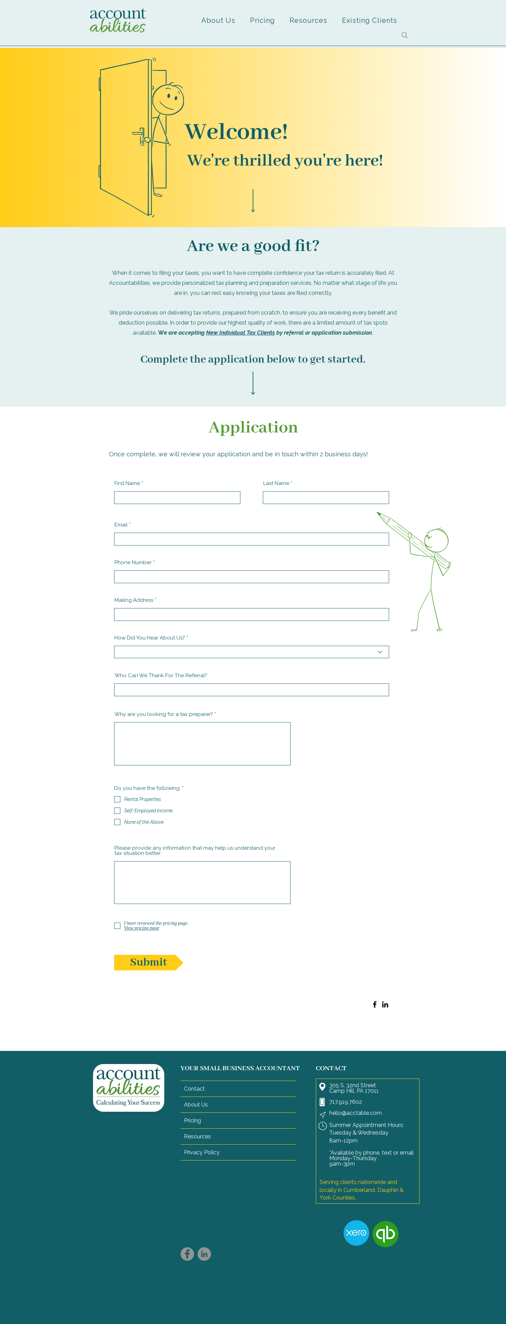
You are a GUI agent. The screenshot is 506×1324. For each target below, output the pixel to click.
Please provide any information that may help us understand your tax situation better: (194, 851)
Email (121, 525)
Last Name (276, 483)
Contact (194, 1088)
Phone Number (132, 562)
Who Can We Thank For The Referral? (160, 675)
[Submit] (148, 962)
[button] (218, 20)
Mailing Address (133, 600)
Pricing (192, 1120)
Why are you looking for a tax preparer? (163, 714)
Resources (197, 1136)
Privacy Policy (202, 1152)
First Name (127, 483)
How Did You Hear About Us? (149, 638)
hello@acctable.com (355, 1113)
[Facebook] (374, 1004)
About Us (196, 1104)
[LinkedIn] (385, 1004)
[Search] (404, 35)
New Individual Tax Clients (240, 332)
